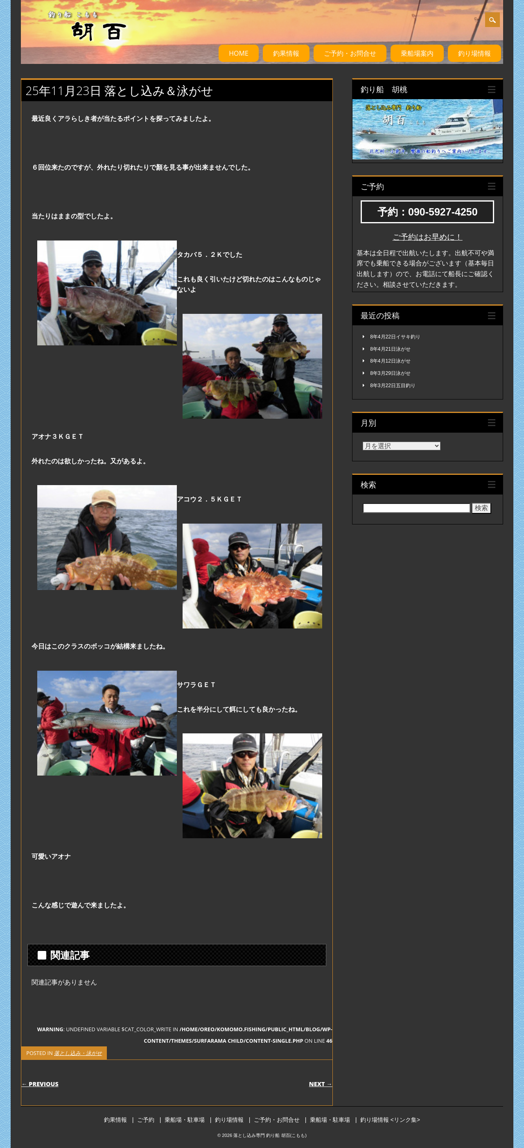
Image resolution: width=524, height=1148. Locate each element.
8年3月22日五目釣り (393, 385)
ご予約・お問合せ (350, 53)
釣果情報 (286, 53)
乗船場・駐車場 (185, 1119)
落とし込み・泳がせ (78, 1053)
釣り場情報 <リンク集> (390, 1119)
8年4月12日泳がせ (390, 361)
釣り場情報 (474, 53)
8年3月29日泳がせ (390, 373)
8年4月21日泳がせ (390, 349)
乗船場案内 (417, 53)
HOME (238, 53)
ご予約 (145, 1119)
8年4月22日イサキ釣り (395, 337)
